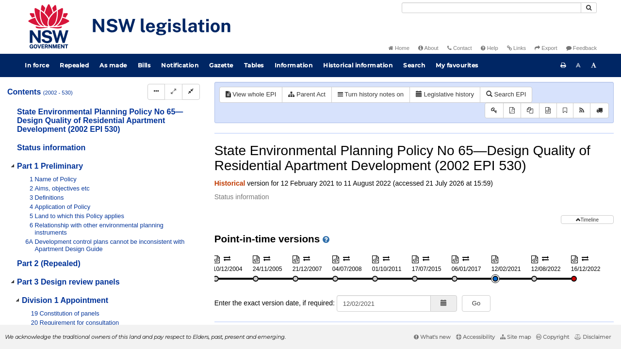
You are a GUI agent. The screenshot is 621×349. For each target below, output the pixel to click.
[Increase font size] (594, 65)
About (428, 48)
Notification (179, 65)
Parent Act (307, 94)
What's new (432, 336)
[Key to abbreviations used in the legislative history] (494, 111)
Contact (459, 48)
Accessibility (475, 336)
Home (399, 48)
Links (516, 48)
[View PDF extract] (530, 111)
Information (294, 65)
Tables (254, 65)
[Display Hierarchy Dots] (156, 92)
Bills (144, 65)
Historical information (357, 65)
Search (414, 65)
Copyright (552, 336)
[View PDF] (512, 111)
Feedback (581, 48)
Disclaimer (592, 336)
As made (113, 65)
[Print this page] (563, 65)
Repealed (74, 65)
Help (489, 48)
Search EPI (506, 94)
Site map (515, 336)
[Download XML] (548, 111)
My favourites (457, 65)
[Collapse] (191, 92)
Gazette (221, 65)
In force (37, 65)
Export (546, 48)
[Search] (491, 7)
